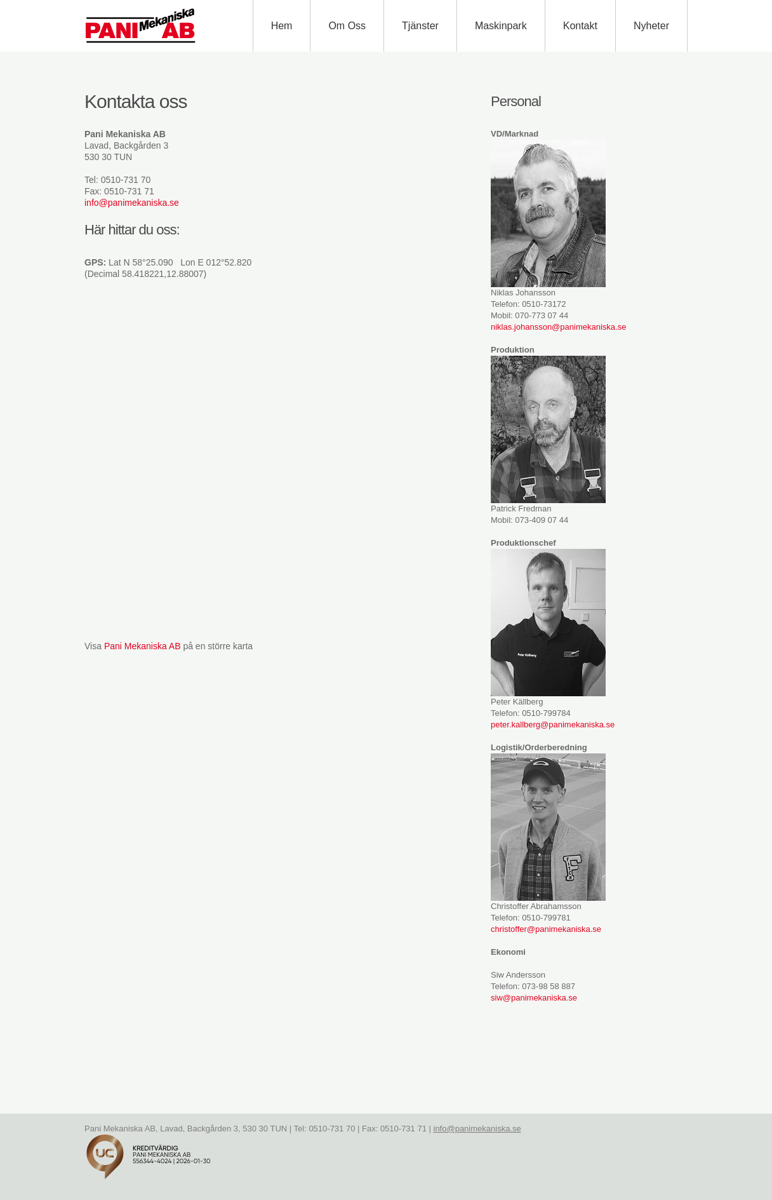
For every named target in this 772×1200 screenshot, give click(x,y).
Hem (282, 25)
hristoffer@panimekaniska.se (548, 929)
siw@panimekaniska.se (534, 997)
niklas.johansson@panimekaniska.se (558, 327)
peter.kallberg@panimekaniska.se (553, 724)
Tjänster (420, 25)
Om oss (347, 31)
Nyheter (651, 25)
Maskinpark (501, 25)
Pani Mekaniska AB (135, 25)
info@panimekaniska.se (131, 203)
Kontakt (580, 25)
